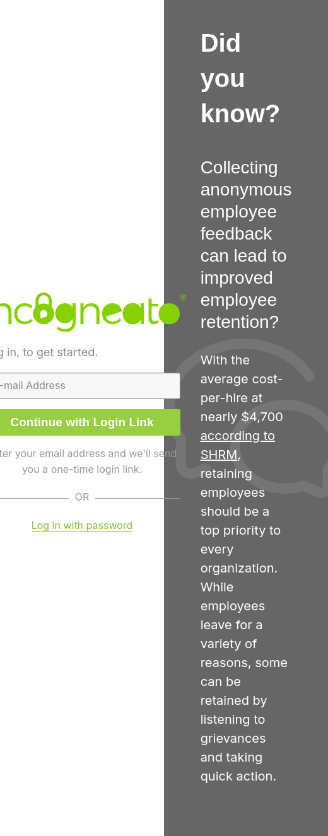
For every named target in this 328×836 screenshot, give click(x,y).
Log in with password (82, 525)
